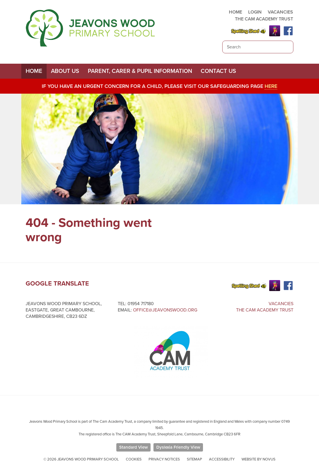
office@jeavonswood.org (165, 310)
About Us (65, 71)
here (271, 86)
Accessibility (222, 459)
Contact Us (218, 71)
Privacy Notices (164, 459)
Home (34, 71)
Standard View (133, 447)
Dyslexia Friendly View (178, 447)
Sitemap (194, 459)
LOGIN (255, 12)
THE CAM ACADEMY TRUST (264, 19)
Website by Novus (259, 459)
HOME (235, 12)
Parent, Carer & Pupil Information (140, 71)
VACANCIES (280, 12)
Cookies (134, 459)
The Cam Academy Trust (264, 310)
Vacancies (281, 304)
